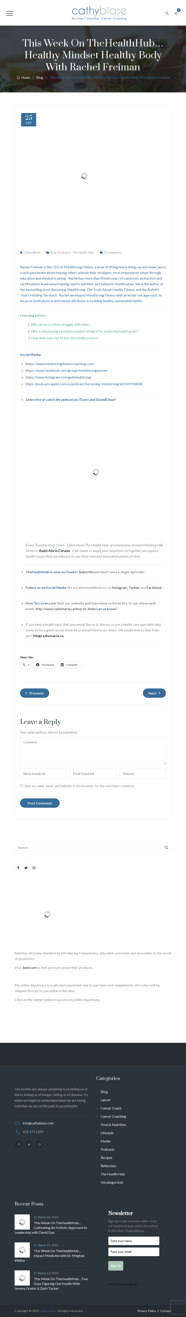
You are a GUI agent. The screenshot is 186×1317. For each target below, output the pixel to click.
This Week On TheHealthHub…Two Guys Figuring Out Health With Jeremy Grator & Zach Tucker (51, 1283)
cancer (106, 1100)
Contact (165, 1311)
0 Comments (113, 252)
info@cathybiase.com (38, 1123)
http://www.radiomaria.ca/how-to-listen (66, 609)
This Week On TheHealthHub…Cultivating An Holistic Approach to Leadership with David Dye (51, 1227)
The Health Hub (83, 252)
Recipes (106, 1157)
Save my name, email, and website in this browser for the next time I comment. (79, 786)
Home (23, 77)
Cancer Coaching (113, 1116)
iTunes (83, 399)
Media (105, 1141)
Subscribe (86, 572)
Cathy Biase (32, 252)
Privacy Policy (146, 1311)
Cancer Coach (111, 1108)
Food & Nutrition (113, 1124)
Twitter (134, 587)
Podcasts (64, 252)
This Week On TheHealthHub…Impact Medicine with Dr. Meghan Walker (50, 1255)
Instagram (119, 587)
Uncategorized (112, 1182)
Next (155, 693)
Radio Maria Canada (54, 551)
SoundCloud (105, 399)
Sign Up (115, 1266)
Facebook (154, 587)
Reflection (108, 1166)
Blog (54, 252)
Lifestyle (107, 1133)
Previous (34, 693)
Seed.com (29, 967)
